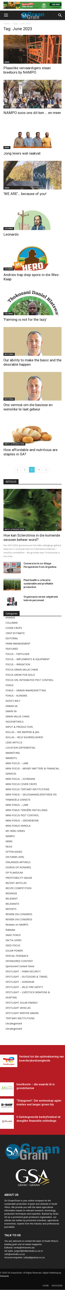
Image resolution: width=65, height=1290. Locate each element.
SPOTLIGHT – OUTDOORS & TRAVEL (27, 976)
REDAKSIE (11, 893)
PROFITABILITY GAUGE (19, 877)
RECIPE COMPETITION (18, 888)
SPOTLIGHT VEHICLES (18, 1007)
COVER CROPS (14, 628)
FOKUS (10, 685)
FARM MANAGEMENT (18, 643)
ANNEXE (10, 617)
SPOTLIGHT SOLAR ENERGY (22, 1002)
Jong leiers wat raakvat (22, 153)
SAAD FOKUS (13, 935)
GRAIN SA (11, 711)
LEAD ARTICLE (14, 742)
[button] (60, 15)
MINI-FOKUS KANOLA (18, 825)
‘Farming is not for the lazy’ (25, 319)
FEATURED (12, 648)
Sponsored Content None (20, 966)
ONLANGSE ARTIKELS (18, 862)
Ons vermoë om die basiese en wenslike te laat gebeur (28, 407)
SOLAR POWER (14, 950)
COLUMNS (9, 228)
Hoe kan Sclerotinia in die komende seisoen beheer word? (31, 537)
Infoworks (4, 1276)
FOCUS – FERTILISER (17, 654)
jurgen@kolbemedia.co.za (27, 1251)
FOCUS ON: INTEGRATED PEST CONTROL (30, 680)
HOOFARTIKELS (15, 721)
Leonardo (11, 234)
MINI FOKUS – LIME (17, 805)
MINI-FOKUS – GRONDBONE (22, 820)
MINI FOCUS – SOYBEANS (20, 778)
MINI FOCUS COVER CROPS (21, 784)
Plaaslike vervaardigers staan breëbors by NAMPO (27, 70)
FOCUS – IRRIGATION (18, 664)
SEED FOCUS (13, 945)
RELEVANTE (12, 903)
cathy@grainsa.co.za (34, 1257)
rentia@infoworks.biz (24, 1247)
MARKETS (11, 758)
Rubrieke (10, 929)
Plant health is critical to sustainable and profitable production (38, 583)
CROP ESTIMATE (15, 633)
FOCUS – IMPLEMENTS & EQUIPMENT (28, 659)
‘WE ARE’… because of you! (24, 194)
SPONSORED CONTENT (19, 961)
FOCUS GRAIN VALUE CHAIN (22, 669)
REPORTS (11, 909)
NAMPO (10, 836)
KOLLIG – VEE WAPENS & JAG (22, 732)
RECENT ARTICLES (16, 883)
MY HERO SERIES (15, 831)
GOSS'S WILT (13, 700)
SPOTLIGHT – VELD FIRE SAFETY (24, 987)
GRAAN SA (12, 706)
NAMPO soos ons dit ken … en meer (32, 113)
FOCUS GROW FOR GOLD (20, 674)
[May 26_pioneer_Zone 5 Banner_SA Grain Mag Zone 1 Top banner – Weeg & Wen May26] (32, 5)
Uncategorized (14, 1023)
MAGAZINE (57, 1285)
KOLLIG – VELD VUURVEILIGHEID (24, 737)
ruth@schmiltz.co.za (14, 1254)
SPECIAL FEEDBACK (17, 955)
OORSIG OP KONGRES (18, 867)
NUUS (9, 846)
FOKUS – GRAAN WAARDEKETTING (26, 690)
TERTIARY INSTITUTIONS (20, 1018)
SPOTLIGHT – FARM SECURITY (23, 971)
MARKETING (13, 752)
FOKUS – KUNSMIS (16, 695)
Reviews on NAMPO (17, 924)
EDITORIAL (9, 354)
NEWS (7, 62)
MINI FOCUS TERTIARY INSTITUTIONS (27, 789)
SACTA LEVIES (13, 940)
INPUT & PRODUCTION (14, 444)
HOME (46, 1285)
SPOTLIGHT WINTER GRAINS (22, 1013)
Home (6, 23)
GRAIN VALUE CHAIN (17, 716)
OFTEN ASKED (14, 851)
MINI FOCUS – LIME (17, 763)
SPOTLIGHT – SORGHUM (20, 981)
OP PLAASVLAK (14, 872)
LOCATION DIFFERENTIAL (21, 747)
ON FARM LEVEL (15, 857)
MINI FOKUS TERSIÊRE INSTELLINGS (26, 810)
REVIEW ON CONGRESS (19, 914)
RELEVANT (12, 898)
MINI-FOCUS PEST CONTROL (22, 815)
